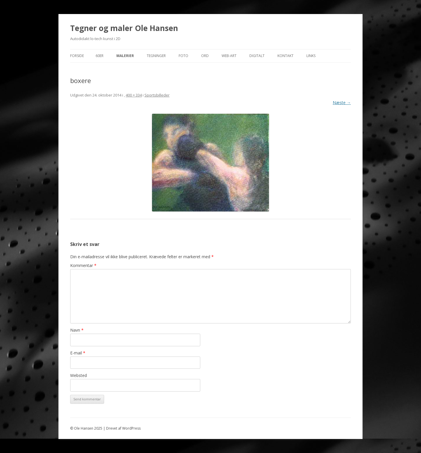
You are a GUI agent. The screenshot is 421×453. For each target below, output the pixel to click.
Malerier (125, 55)
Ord (205, 55)
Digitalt (257, 55)
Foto (183, 55)
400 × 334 (134, 95)
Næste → (342, 102)
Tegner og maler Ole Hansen (124, 28)
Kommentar (83, 265)
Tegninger (156, 55)
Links (310, 55)
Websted (78, 375)
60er (99, 55)
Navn (77, 330)
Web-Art (229, 55)
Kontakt (285, 55)
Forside (77, 55)
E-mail (77, 353)
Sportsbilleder (157, 95)
